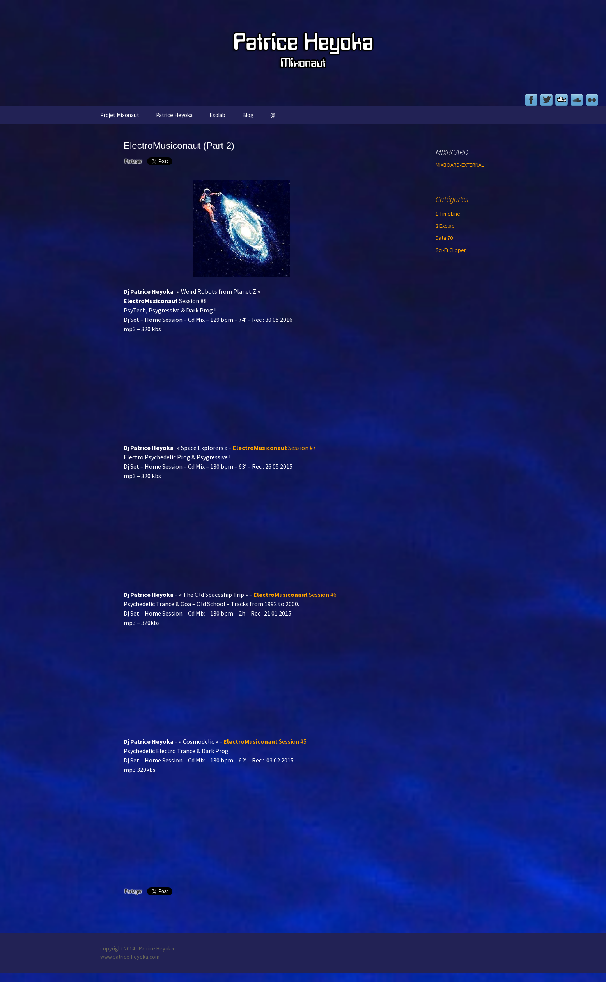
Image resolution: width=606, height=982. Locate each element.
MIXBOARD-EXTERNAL (460, 164)
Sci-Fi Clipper (451, 250)
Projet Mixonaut (119, 115)
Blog (247, 115)
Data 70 (444, 237)
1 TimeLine (448, 213)
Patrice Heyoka (174, 115)
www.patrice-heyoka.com (129, 956)
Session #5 (265, 741)
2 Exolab (445, 225)
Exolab (217, 115)
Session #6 (295, 594)
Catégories (452, 199)
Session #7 (274, 448)
